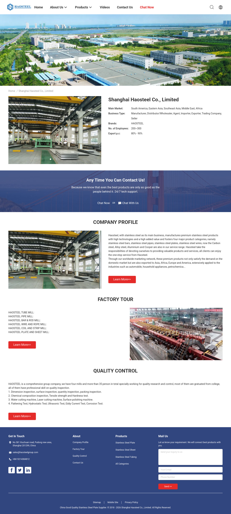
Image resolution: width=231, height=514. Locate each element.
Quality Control (80, 456)
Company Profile (80, 442)
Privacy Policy (131, 502)
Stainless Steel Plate (125, 442)
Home (11, 91)
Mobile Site (112, 502)
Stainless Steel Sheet (125, 450)
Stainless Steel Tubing (126, 457)
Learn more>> (122, 279)
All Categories (122, 464)
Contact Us (78, 462)
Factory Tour (79, 449)
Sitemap (97, 502)
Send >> (168, 486)
